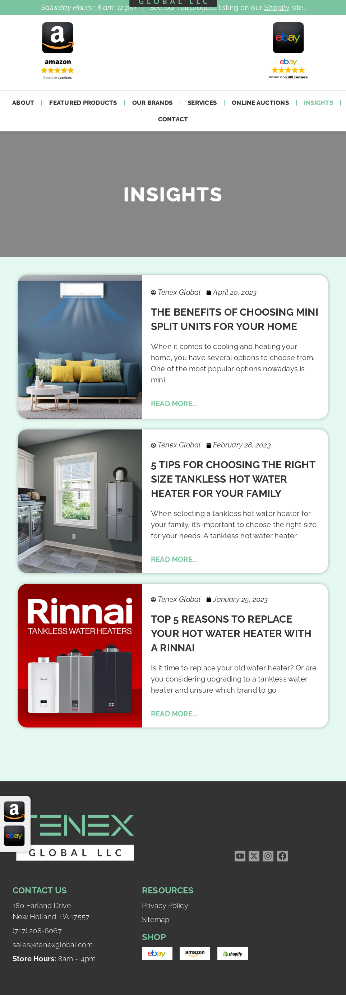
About (23, 102)
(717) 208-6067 (37, 930)
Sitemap (155, 919)
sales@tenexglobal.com (53, 944)
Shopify (276, 7)
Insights (318, 102)
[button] (58, 68)
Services (202, 102)
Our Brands (152, 102)
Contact (173, 119)
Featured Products (83, 102)
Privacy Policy (165, 905)
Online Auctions (260, 102)
